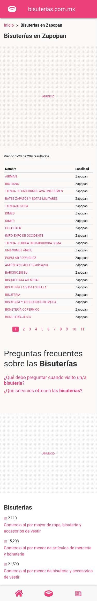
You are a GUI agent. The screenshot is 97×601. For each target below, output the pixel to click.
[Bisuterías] (48, 593)
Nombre (10, 169)
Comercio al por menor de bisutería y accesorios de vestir (48, 574)
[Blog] (78, 593)
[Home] (12, 8)
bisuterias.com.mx (51, 9)
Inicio (9, 25)
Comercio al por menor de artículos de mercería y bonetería (47, 551)
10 (74, 329)
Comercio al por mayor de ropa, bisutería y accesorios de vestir (42, 528)
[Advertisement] (48, 96)
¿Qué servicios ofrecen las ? (43, 390)
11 (82, 329)
